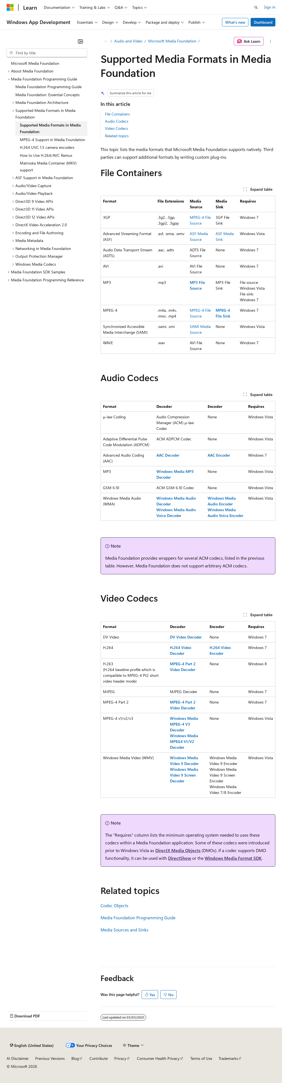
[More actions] (270, 41)
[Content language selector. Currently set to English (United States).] (32, 1045)
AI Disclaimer (18, 1058)
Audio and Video (128, 41)
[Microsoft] (10, 7)
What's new (235, 22)
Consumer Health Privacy (158, 1058)
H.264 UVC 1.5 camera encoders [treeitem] (47, 147)
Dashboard (263, 22)
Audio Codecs (116, 121)
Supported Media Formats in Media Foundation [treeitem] (50, 128)
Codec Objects (114, 905)
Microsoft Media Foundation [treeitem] (35, 63)
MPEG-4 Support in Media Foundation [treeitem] (52, 139)
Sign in (269, 7)
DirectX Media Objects (177, 850)
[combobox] (47, 53)
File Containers (117, 114)
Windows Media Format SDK (233, 858)
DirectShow (179, 858)
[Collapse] (80, 41)
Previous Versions (50, 1058)
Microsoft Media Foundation (172, 41)
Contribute (99, 1058)
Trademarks (228, 1058)
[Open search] (256, 7)
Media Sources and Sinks (124, 930)
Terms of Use (201, 1058)
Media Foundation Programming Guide (138, 917)
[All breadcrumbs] (105, 41)
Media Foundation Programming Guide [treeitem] (48, 86)
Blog (75, 1058)
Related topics (117, 135)
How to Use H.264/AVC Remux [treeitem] (46, 155)
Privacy (120, 1058)
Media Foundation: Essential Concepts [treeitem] (47, 94)
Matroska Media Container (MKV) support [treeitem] (48, 166)
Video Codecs (116, 128)
